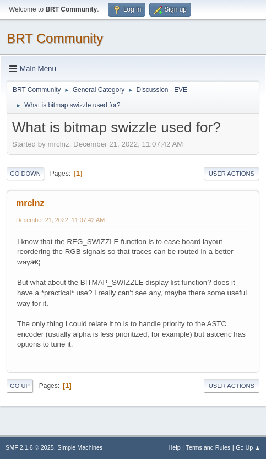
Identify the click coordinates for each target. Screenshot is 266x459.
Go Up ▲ (248, 447)
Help (175, 447)
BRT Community (55, 38)
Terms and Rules (208, 447)
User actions (231, 173)
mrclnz (30, 203)
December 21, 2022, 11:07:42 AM (60, 220)
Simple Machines (79, 447)
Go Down (25, 173)
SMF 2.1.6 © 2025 (30, 447)
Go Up (20, 385)
